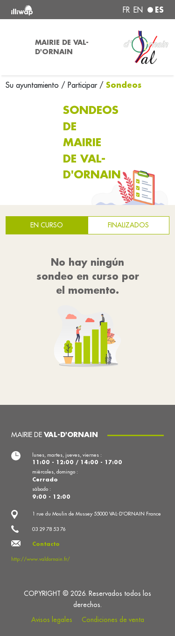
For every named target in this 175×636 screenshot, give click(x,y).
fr (126, 9)
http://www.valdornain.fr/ (40, 559)
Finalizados (128, 225)
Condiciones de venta (113, 619)
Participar (82, 85)
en (138, 9)
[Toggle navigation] (14, 47)
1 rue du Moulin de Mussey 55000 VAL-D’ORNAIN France (96, 513)
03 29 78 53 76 (49, 529)
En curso (46, 225)
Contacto (46, 544)
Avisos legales (51, 619)
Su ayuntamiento (33, 85)
